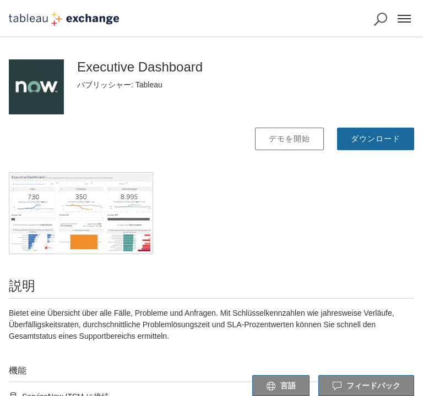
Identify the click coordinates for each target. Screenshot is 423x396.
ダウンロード (375, 138)
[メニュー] (404, 19)
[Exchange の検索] (380, 19)
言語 (281, 386)
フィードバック (366, 386)
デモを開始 (289, 138)
